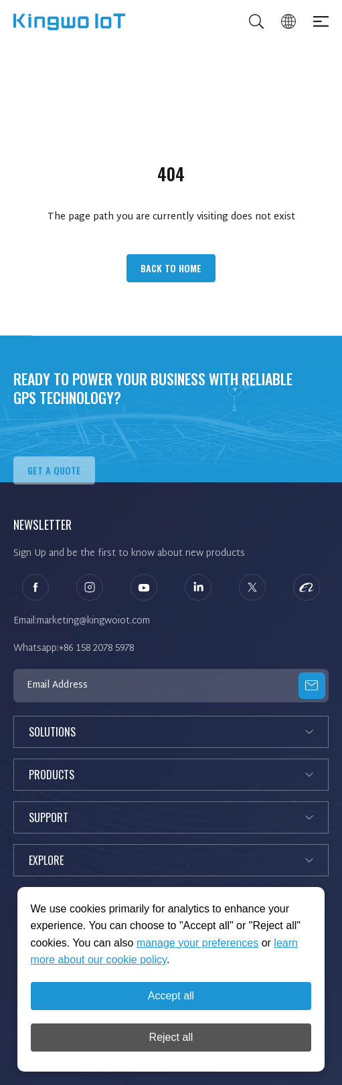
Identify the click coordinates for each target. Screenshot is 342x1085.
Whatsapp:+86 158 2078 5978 (73, 648)
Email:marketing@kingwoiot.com (81, 621)
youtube (144, 587)
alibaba (306, 587)
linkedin (198, 587)
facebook (35, 587)
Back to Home (171, 268)
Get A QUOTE (54, 485)
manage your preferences (197, 943)
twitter (252, 587)
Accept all (171, 995)
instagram (89, 587)
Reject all (171, 1037)
